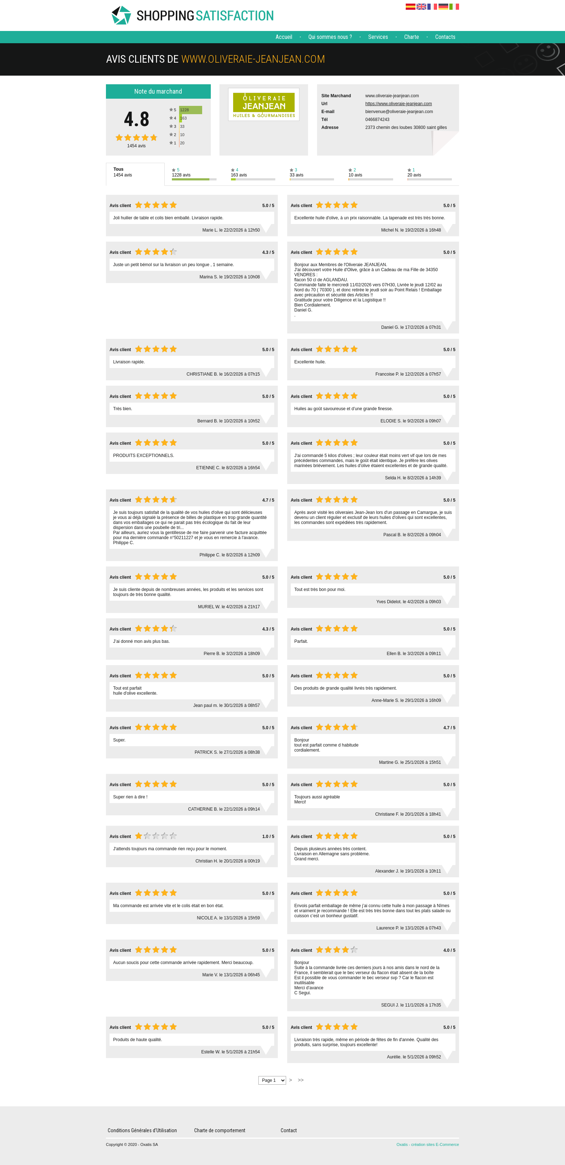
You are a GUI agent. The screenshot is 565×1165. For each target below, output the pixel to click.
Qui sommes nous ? (330, 36)
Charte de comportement (219, 1130)
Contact (289, 1130)
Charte (411, 36)
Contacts (445, 36)
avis (136, 145)
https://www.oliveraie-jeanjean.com (398, 103)
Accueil (284, 36)
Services (378, 36)
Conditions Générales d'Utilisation (142, 1130)
